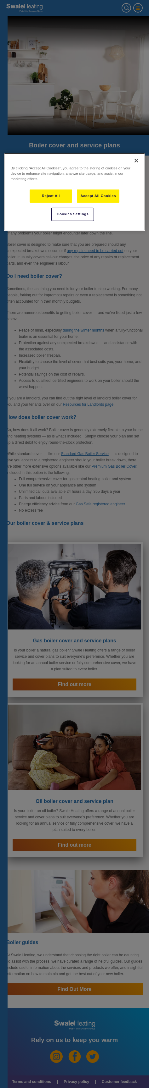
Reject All (51, 196)
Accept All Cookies (98, 196)
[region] (74, 192)
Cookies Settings (73, 214)
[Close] (136, 161)
